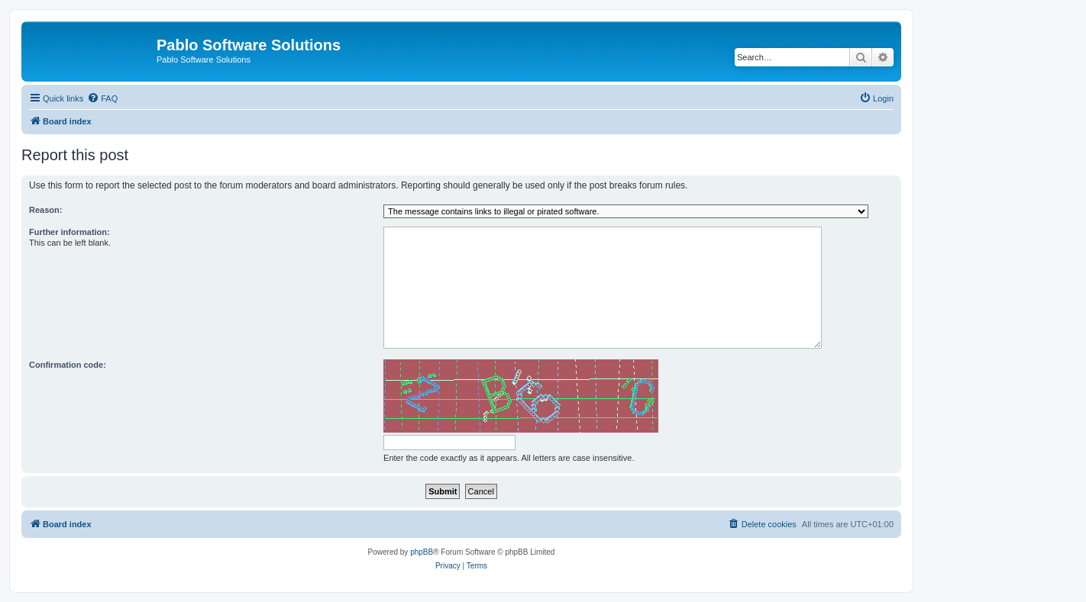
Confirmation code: (67, 364)
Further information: (69, 232)
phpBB (421, 552)
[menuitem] (102, 98)
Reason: (45, 209)
